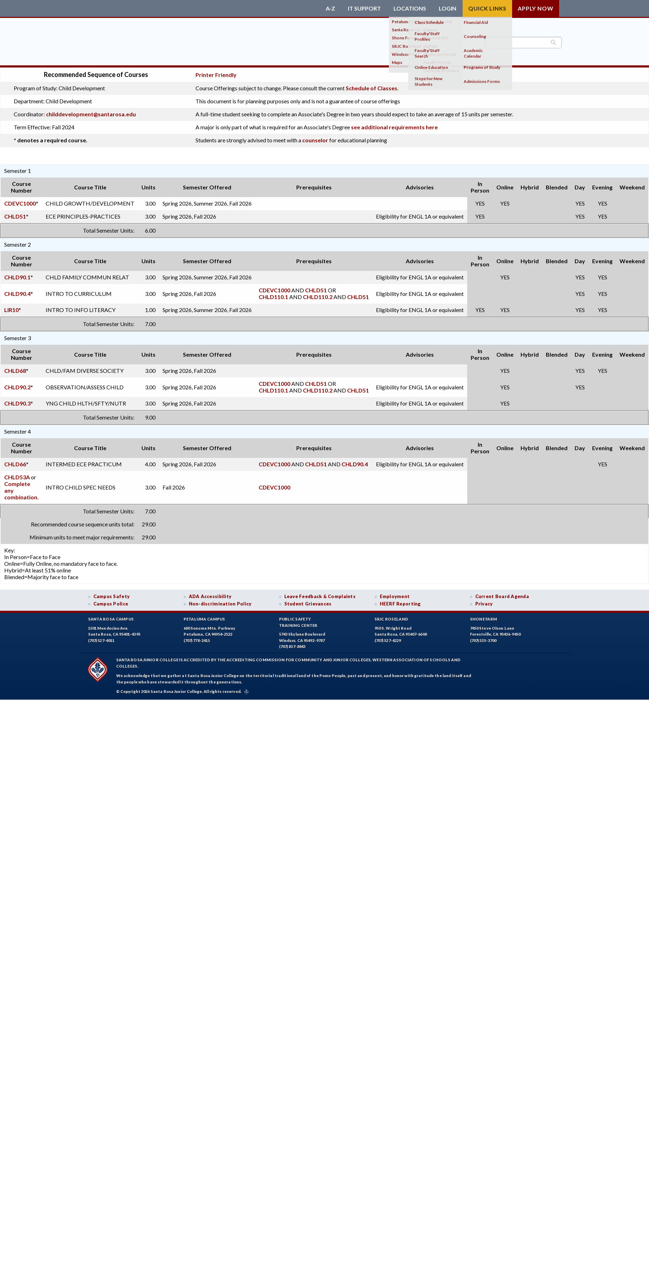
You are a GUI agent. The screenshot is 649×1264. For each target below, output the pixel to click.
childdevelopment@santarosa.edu (91, 114)
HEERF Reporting (400, 604)
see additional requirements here (394, 127)
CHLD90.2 (17, 387)
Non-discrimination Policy (220, 604)
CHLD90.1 (17, 277)
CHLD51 (15, 216)
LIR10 (11, 309)
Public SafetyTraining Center (298, 622)
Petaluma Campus (204, 619)
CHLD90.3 (17, 403)
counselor (315, 140)
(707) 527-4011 (101, 640)
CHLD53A (17, 477)
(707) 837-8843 (292, 646)
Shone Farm (483, 619)
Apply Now (535, 8)
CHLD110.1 (273, 296)
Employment (395, 596)
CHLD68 (15, 370)
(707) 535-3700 (483, 640)
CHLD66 (15, 464)
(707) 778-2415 (197, 640)
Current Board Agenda (502, 596)
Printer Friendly (216, 74)
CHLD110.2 (317, 296)
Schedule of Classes (371, 88)
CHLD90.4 (17, 293)
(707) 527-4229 (388, 640)
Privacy (484, 604)
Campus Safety (111, 596)
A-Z (330, 8)
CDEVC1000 (20, 203)
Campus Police (110, 604)
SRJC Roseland (392, 619)
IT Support (364, 8)
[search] (523, 42)
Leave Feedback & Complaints (320, 596)
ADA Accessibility (210, 596)
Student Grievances (308, 604)
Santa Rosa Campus (111, 619)
